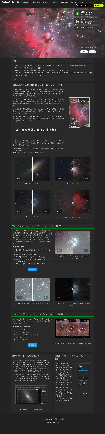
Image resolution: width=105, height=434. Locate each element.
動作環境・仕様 (67, 2)
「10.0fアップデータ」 (31, 68)
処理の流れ (55, 2)
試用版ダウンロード (84, 5)
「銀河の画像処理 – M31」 (41, 73)
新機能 (46, 2)
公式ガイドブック (81, 2)
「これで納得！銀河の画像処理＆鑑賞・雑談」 (74, 73)
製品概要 (36, 2)
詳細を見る (32, 269)
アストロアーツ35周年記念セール (75, 65)
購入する (98, 5)
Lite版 (84, 51)
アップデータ (94, 2)
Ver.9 (92, 51)
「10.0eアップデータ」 (31, 75)
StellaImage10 (24, 2)
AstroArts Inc (55, 422)
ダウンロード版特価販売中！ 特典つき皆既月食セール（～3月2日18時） (47, 70)
